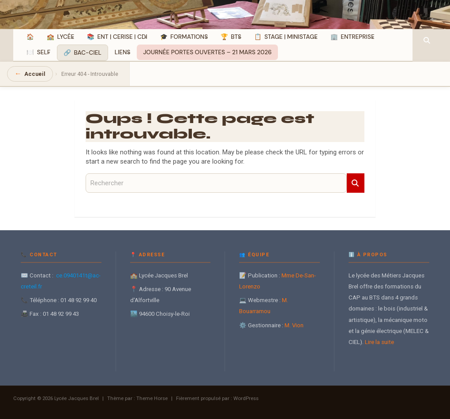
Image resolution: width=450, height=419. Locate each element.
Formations (189, 37)
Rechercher (355, 183)
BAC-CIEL (87, 52)
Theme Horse (152, 398)
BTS (236, 37)
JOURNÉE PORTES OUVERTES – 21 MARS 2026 (207, 52)
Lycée (66, 37)
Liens (123, 52)
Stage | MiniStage (291, 37)
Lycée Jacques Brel (76, 398)
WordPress (246, 398)
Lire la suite (379, 342)
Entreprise (357, 37)
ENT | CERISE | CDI (122, 37)
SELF (43, 52)
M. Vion (294, 325)
